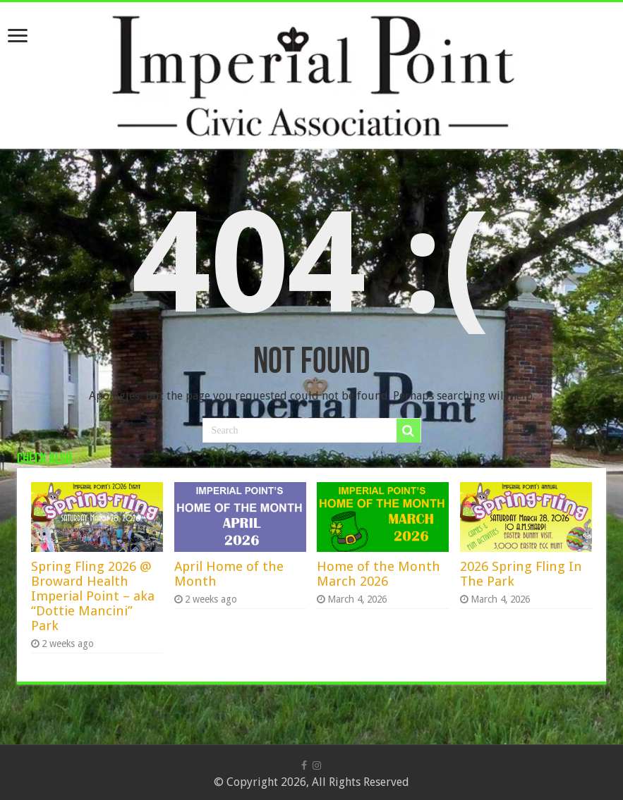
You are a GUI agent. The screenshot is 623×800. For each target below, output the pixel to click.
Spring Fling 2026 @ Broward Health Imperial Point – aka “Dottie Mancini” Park (93, 596)
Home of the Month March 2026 (378, 574)
